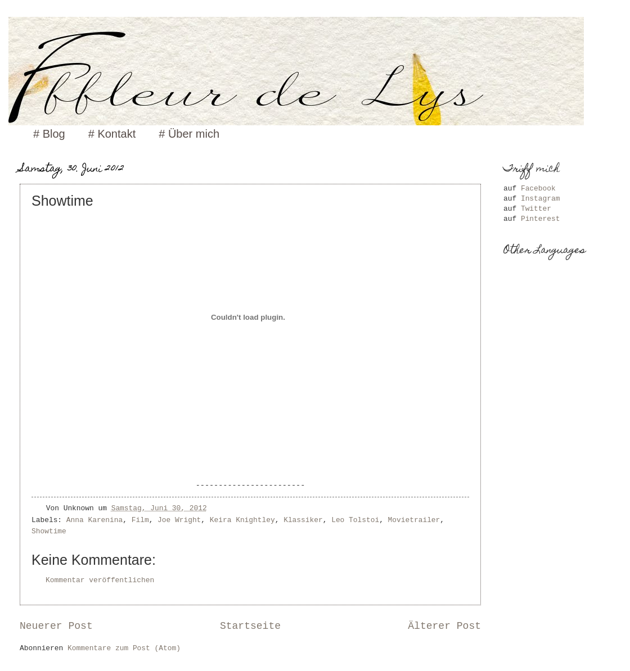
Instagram (540, 198)
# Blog (49, 134)
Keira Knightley (242, 520)
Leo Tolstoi (355, 520)
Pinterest (540, 219)
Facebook (538, 188)
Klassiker (303, 520)
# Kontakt (112, 134)
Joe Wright (179, 520)
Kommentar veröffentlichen (100, 580)
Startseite (250, 626)
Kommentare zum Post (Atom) (124, 648)
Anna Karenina (94, 520)
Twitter (536, 209)
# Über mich (189, 134)
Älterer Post (444, 626)
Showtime (49, 531)
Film (140, 520)
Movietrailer (414, 520)
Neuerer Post (56, 626)
